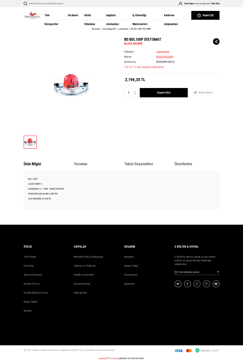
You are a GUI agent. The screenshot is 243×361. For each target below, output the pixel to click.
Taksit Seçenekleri (138, 164)
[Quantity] (131, 92)
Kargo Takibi (30, 301)
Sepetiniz (129, 283)
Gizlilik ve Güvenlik (84, 274)
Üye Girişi (29, 265)
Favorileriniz (130, 274)
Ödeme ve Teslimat (84, 265)
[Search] (49, 3)
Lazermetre (162, 51)
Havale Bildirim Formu (36, 292)
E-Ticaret (114, 358)
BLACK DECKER (133, 43)
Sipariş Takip (131, 265)
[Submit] (218, 272)
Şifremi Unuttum (33, 274)
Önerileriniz (183, 164)
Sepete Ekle (163, 92)
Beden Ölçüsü (205, 92)
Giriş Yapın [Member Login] (189, 3)
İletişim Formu (32, 283)
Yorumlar (81, 164)
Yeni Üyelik (30, 256)
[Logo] (32, 15)
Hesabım (129, 256)
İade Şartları (80, 292)
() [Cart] (205, 15)
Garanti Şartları (82, 283)
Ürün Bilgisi (32, 164)
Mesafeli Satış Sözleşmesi (88, 256)
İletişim (28, 310)
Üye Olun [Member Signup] (216, 3)
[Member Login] (180, 3)
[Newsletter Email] (197, 272)
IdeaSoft (103, 358)
